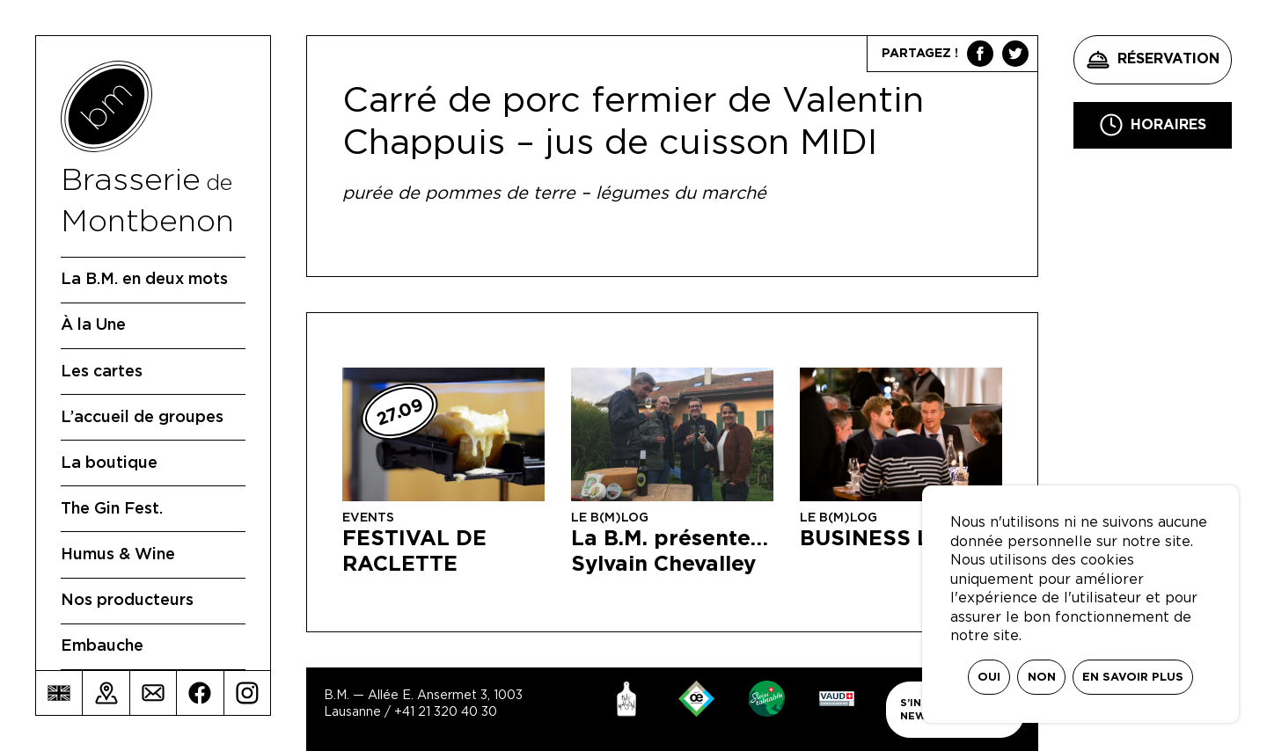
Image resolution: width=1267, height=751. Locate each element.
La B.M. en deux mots (144, 280)
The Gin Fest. (112, 509)
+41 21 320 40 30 (445, 712)
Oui (989, 677)
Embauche (102, 646)
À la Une (93, 325)
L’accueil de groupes (142, 418)
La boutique (109, 463)
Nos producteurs (127, 601)
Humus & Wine (118, 555)
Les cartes (102, 372)
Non (1042, 677)
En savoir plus (1132, 677)
